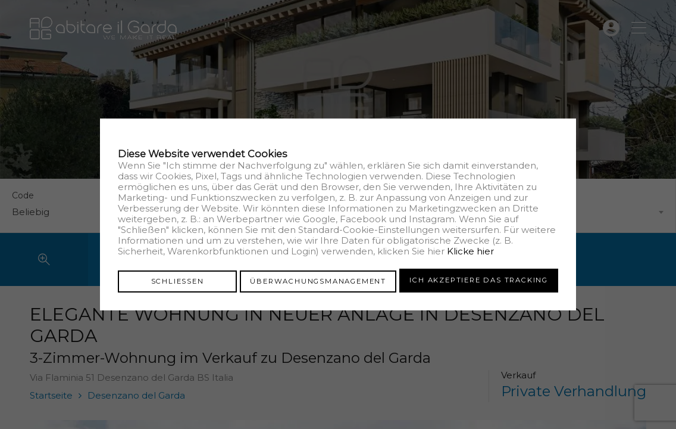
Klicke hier (470, 251)
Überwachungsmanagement (318, 280)
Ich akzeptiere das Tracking (478, 280)
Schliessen (177, 280)
